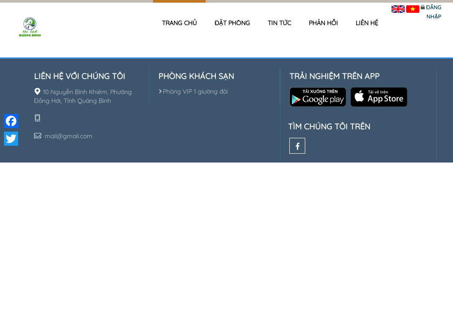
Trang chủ (179, 23)
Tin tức (279, 23)
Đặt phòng (232, 23)
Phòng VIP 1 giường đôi (193, 91)
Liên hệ (367, 23)
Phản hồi (323, 23)
